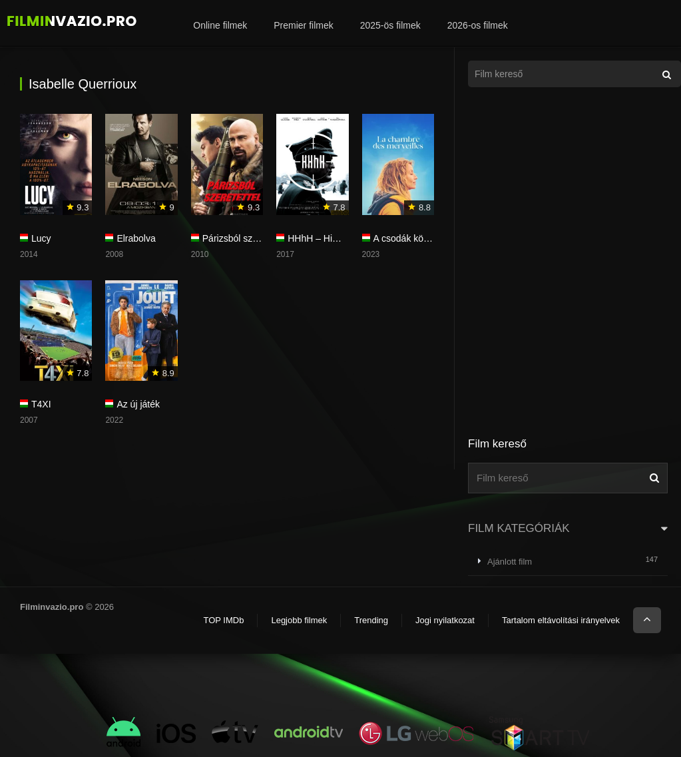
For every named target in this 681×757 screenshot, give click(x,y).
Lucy (41, 238)
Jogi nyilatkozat (445, 620)
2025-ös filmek (390, 25)
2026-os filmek (477, 25)
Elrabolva (135, 238)
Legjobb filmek (299, 620)
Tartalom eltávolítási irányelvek (561, 620)
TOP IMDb (223, 620)
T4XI (41, 404)
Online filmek (220, 25)
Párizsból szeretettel (244, 238)
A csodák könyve (408, 238)
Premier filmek (303, 25)
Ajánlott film (509, 562)
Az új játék (138, 404)
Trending (371, 620)
